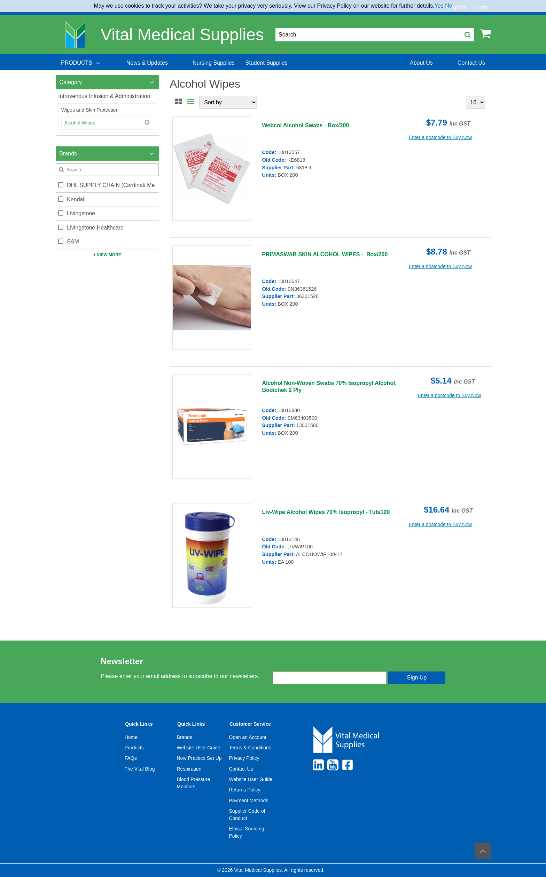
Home (131, 737)
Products (134, 747)
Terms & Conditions (250, 747)
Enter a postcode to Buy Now (440, 137)
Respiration (189, 769)
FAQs (131, 758)
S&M (73, 241)
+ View (107, 254)
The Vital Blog (140, 769)
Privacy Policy (244, 758)
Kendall (76, 199)
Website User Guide (198, 747)
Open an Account (247, 737)
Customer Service (250, 724)
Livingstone (81, 213)
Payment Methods (248, 800)
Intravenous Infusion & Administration (104, 96)
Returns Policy (244, 789)
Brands (184, 737)
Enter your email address (302, 665)
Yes (439, 6)
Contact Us (241, 769)
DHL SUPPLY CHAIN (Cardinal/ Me (111, 185)
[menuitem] (81, 63)
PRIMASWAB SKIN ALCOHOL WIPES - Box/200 (325, 254)
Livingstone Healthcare (95, 228)
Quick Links (139, 724)
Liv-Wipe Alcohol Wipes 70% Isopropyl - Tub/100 (326, 512)
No (448, 6)
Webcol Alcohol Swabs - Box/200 (305, 125)
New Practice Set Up (199, 758)
